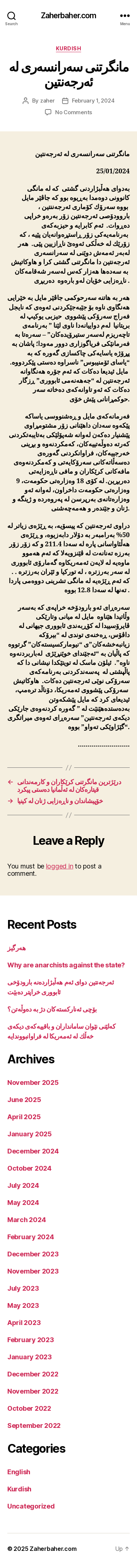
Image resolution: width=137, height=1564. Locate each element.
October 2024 (29, 1168)
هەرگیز (16, 948)
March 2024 (26, 1220)
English (18, 1472)
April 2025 (24, 1117)
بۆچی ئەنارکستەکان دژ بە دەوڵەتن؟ (52, 1009)
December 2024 (33, 1151)
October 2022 (29, 1408)
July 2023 (23, 1288)
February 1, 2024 (93, 100)
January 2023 (29, 1357)
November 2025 (33, 1082)
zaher (47, 100)
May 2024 (23, 1202)
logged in (59, 866)
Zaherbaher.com (68, 15)
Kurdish (68, 48)
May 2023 (23, 1305)
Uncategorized (31, 1506)
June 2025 (24, 1099)
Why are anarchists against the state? (66, 965)
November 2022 (32, 1391)
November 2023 (33, 1271)
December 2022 (32, 1374)
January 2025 (29, 1134)
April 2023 (24, 1322)
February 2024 (30, 1237)
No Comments (73, 112)
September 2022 (34, 1425)
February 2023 (30, 1340)
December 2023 (33, 1254)
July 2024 (23, 1185)
